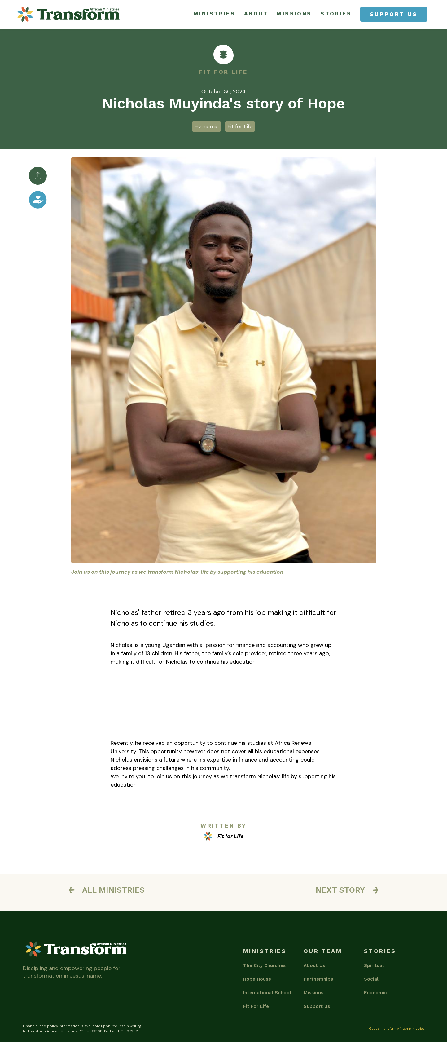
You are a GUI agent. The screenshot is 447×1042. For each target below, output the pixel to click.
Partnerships (318, 979)
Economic (375, 993)
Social (371, 979)
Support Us (317, 1006)
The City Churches (264, 965)
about (256, 14)
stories (336, 14)
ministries (215, 14)
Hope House (257, 979)
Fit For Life (256, 1006)
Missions (313, 993)
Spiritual (374, 965)
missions (294, 14)
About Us (314, 965)
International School (267, 993)
